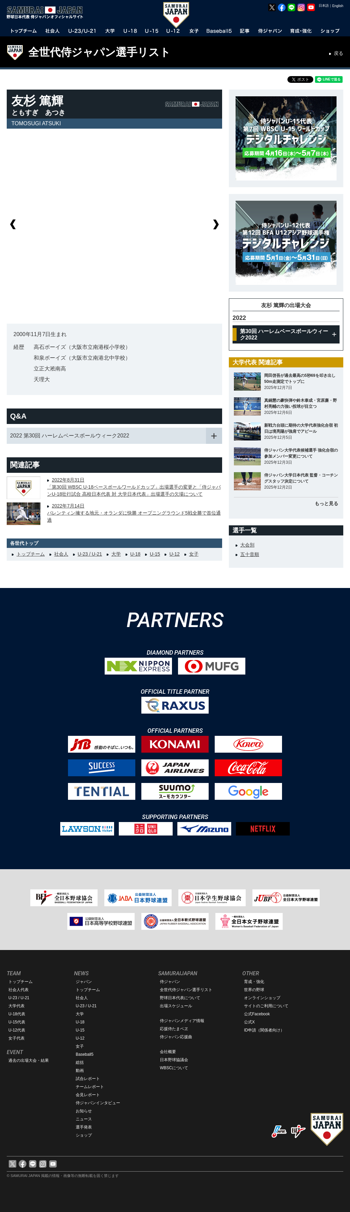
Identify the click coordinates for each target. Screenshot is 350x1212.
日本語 (324, 5)
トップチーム (30, 554)
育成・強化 (254, 981)
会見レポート (88, 1094)
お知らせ (84, 1111)
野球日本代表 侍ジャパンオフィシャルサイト (47, 12)
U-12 (174, 554)
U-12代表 (16, 1030)
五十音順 (249, 554)
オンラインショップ (262, 997)
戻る (338, 53)
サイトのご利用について (266, 1006)
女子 (194, 554)
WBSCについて (174, 1068)
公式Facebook (257, 1014)
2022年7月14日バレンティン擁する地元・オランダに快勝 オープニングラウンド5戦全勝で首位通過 (134, 513)
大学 (116, 554)
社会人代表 (18, 989)
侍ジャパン (170, 981)
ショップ (84, 1135)
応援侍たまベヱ (174, 1028)
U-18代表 (16, 1014)
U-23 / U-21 (90, 554)
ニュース (84, 1119)
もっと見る (326, 503)
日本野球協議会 (174, 1059)
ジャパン (84, 981)
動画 (80, 1070)
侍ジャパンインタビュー (98, 1103)
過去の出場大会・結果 (28, 1060)
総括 (80, 1062)
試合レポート (88, 1078)
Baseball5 (85, 1054)
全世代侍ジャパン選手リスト (99, 52)
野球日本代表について (180, 997)
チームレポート (90, 1086)
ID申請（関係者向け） (264, 1030)
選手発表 (84, 1127)
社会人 (61, 554)
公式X (249, 1022)
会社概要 (168, 1051)
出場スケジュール (176, 1006)
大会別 (247, 545)
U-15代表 (16, 1022)
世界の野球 (254, 989)
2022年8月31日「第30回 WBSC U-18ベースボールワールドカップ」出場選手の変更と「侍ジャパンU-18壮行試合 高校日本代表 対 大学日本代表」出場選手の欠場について (134, 487)
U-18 (135, 554)
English (337, 6)
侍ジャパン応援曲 (176, 1037)
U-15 (155, 554)
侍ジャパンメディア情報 (182, 1020)
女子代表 (16, 1038)
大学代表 (16, 1006)
